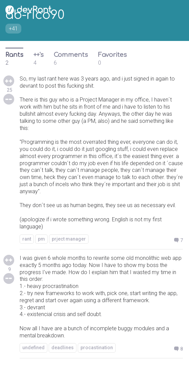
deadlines (62, 347)
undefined (33, 347)
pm (41, 239)
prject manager (69, 239)
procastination (96, 347)
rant (26, 239)
